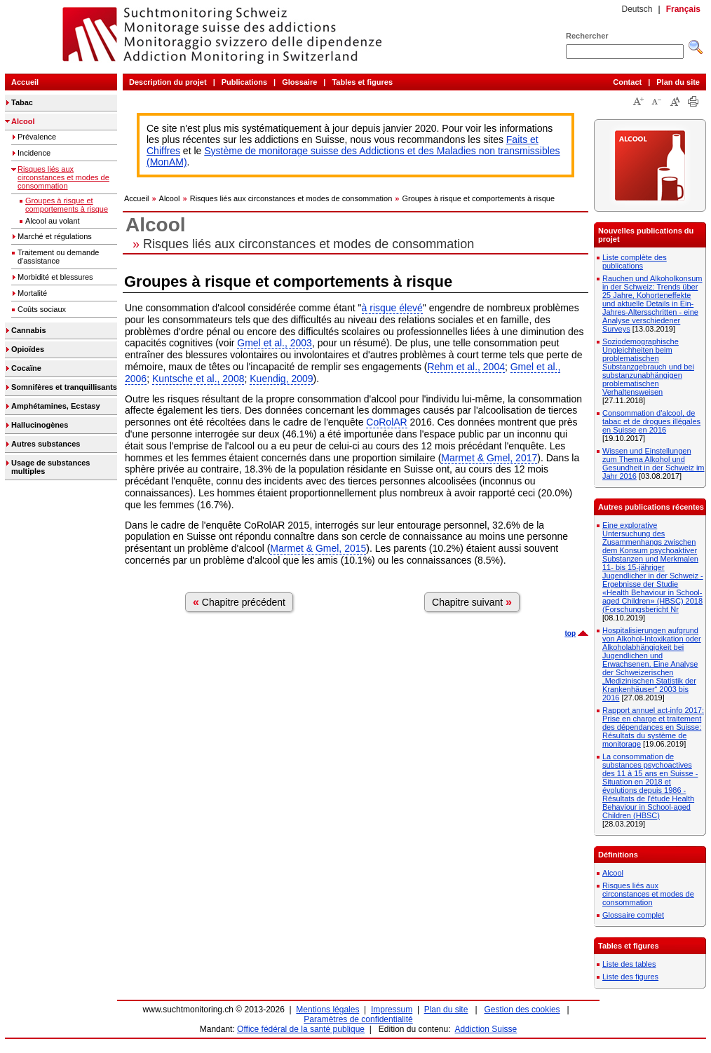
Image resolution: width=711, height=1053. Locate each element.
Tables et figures (362, 82)
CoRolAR (386, 422)
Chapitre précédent (239, 602)
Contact (627, 82)
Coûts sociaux (42, 309)
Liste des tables (629, 964)
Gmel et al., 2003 (274, 342)
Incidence (34, 153)
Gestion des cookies (522, 1009)
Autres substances (45, 444)
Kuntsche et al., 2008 (198, 378)
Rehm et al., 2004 (466, 366)
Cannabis (28, 330)
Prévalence (37, 137)
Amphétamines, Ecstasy (55, 406)
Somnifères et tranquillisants (64, 387)
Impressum (391, 1009)
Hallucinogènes (39, 425)
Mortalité (32, 293)
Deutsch (636, 9)
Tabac (22, 102)
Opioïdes (27, 349)
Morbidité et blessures (55, 277)
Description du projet (168, 82)
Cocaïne (26, 368)
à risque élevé (392, 307)
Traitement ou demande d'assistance (58, 256)
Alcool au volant (52, 221)
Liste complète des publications (634, 261)
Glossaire (299, 82)
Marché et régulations (55, 236)
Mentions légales (327, 1009)
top (570, 633)
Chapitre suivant (472, 602)
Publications (244, 82)
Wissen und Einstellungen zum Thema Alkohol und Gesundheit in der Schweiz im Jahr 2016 (653, 463)
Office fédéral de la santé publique (301, 1029)
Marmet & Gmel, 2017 (489, 457)
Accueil (25, 82)
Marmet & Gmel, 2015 (318, 548)
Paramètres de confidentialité (358, 1019)
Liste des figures (630, 976)
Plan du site (678, 82)
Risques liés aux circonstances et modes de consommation (63, 177)
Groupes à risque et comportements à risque (66, 204)
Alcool (23, 121)
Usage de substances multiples (50, 466)
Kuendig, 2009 (281, 378)
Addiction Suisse (486, 1029)
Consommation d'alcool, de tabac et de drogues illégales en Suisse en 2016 (651, 421)
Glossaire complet (633, 915)
